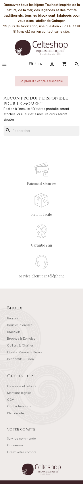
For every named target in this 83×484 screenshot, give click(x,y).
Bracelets (14, 332)
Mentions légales (19, 393)
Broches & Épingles (21, 339)
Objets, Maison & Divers (24, 352)
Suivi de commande (21, 438)
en (40, 64)
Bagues (12, 318)
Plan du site (15, 413)
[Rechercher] (41, 131)
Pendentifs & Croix (20, 359)
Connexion (15, 445)
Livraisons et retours (21, 386)
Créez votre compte (22, 452)
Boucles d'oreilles (19, 325)
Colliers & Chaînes (20, 345)
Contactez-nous (19, 406)
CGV (10, 400)
